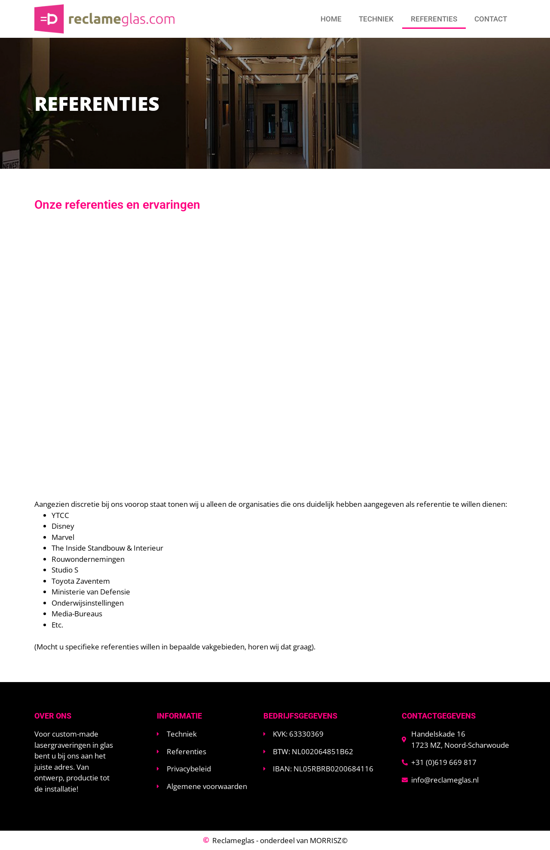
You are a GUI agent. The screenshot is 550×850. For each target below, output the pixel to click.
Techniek (376, 19)
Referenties (434, 19)
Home (331, 19)
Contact (490, 19)
